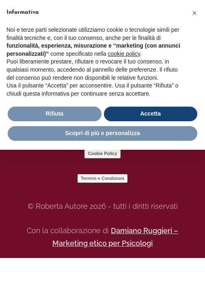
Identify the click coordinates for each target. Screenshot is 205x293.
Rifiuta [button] (54, 113)
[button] (194, 13)
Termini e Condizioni (102, 178)
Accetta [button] (150, 113)
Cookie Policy (102, 153)
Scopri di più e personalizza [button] (102, 133)
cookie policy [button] (124, 53)
